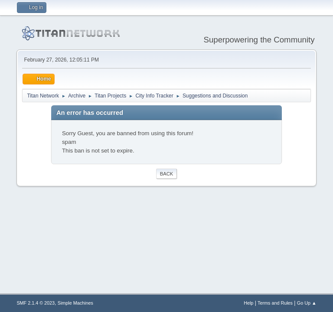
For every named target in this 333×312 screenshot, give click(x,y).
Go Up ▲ (307, 303)
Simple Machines (75, 303)
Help (248, 303)
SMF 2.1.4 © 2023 (35, 303)
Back (166, 173)
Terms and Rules (275, 303)
